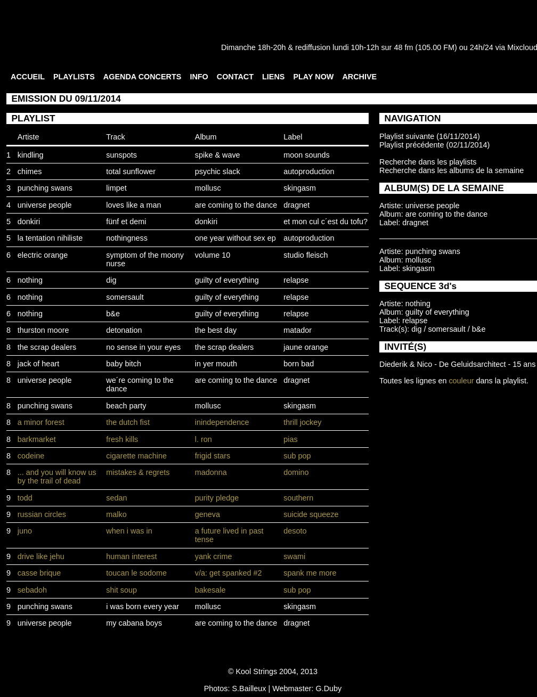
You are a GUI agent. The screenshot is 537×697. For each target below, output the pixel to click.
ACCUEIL (28, 76)
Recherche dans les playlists (427, 162)
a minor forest (41, 422)
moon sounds (306, 155)
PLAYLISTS (74, 76)
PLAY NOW (313, 76)
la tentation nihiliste (50, 238)
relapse (295, 280)
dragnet (296, 205)
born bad (298, 363)
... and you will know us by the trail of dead (57, 476)
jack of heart (38, 363)
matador (297, 330)
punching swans (45, 188)
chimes (30, 171)
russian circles (42, 514)
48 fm (403, 47)
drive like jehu (41, 556)
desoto (294, 531)
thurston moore (43, 330)
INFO (199, 76)
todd (25, 498)
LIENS (273, 76)
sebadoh (32, 590)
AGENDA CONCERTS (142, 76)
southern (298, 498)
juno (25, 531)
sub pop (297, 456)
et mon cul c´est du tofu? (325, 221)
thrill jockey (302, 422)
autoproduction (308, 171)
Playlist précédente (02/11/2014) (434, 145)
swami (294, 556)
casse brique (39, 573)
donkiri (29, 221)
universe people (45, 205)
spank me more (309, 573)
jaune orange (305, 347)
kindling (31, 155)
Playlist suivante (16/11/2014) (429, 136)
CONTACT (235, 76)
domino (295, 472)
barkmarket (37, 439)
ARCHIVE (359, 76)
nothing (30, 280)
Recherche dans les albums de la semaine (451, 170)
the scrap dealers (47, 347)
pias (290, 439)
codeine (31, 456)
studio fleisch (305, 255)
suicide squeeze (310, 514)
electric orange (43, 255)
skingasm (299, 188)
